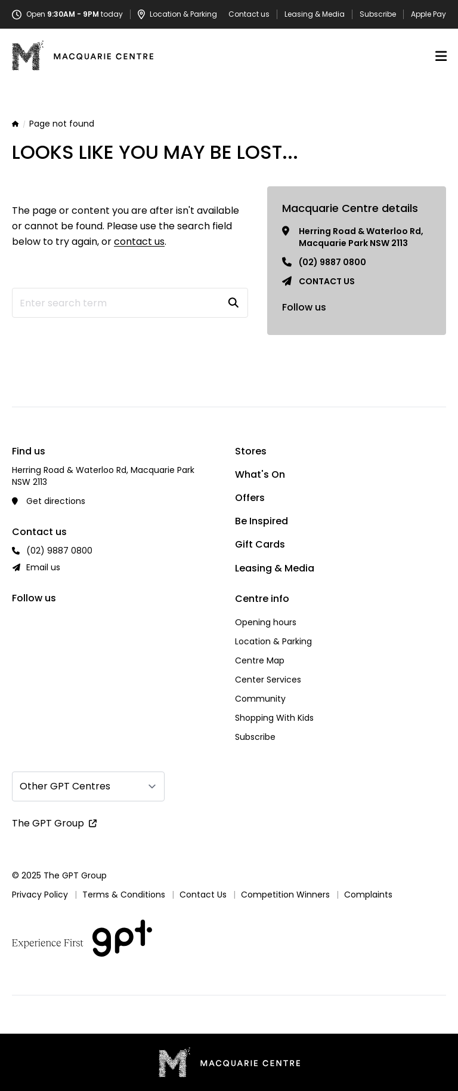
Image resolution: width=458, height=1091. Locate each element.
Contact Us (203, 895)
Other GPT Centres (65, 786)
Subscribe (378, 14)
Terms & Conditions (123, 895)
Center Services (268, 680)
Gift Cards (260, 544)
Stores (251, 451)
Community (260, 699)
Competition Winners (285, 895)
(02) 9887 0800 (332, 262)
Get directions (55, 501)
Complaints (368, 895)
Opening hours (265, 622)
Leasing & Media (314, 14)
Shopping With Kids (274, 718)
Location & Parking (273, 641)
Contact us (249, 14)
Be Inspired (261, 521)
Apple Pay (428, 14)
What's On (260, 474)
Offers (250, 497)
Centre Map (259, 660)
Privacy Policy (40, 895)
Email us (43, 567)
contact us (139, 241)
